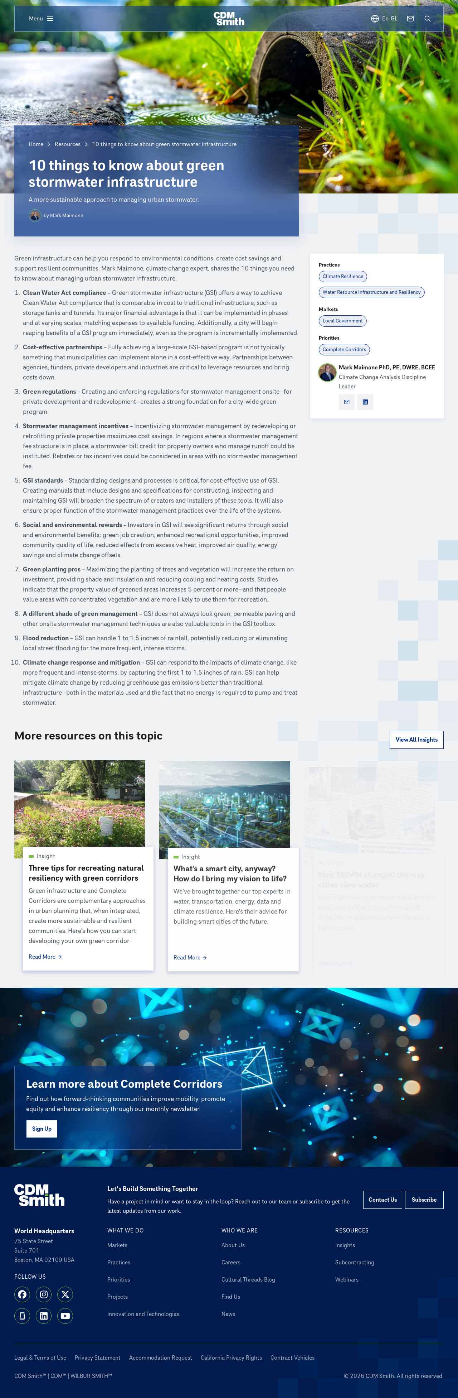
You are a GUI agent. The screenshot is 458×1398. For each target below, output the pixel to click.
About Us (233, 1245)
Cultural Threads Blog (248, 1280)
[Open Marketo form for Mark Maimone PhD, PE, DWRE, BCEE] (347, 402)
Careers (230, 1263)
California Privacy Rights (231, 1358)
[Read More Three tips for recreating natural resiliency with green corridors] (88, 959)
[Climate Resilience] (343, 276)
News (228, 1314)
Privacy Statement (98, 1358)
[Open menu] (41, 18)
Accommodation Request (160, 1358)
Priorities (118, 1280)
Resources (68, 144)
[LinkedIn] (44, 1316)
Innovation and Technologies (143, 1314)
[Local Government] (343, 321)
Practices (118, 1263)
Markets (117, 1245)
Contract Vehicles (293, 1358)
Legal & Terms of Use (40, 1358)
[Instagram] (44, 1294)
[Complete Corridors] (344, 349)
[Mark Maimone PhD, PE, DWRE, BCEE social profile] (365, 402)
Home (36, 144)
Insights (345, 1245)
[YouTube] (65, 1316)
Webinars (347, 1280)
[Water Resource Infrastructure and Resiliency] (372, 292)
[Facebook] (22, 1294)
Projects (117, 1297)
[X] (65, 1294)
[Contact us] (410, 18)
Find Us (230, 1297)
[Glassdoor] (22, 1316)
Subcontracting (354, 1263)
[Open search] (427, 18)
